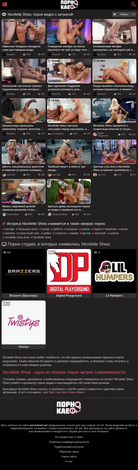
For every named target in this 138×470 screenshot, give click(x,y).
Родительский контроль (69, 446)
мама (74, 233)
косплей (100, 233)
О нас (69, 461)
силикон (72, 229)
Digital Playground (100, 134)
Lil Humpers (56, 134)
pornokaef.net (38, 425)
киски (124, 229)
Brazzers (8, 54)
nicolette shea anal (17, 237)
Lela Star (8, 174)
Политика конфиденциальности (69, 441)
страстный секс (29, 233)
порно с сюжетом (105, 229)
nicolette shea (42, 237)
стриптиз (61, 233)
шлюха (114, 233)
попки (45, 229)
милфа (9, 229)
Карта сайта (69, 456)
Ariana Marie (10, 214)
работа (58, 229)
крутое (86, 233)
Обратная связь (69, 451)
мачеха (10, 233)
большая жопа (28, 229)
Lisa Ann (99, 174)
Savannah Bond (57, 214)
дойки (47, 233)
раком (86, 229)
